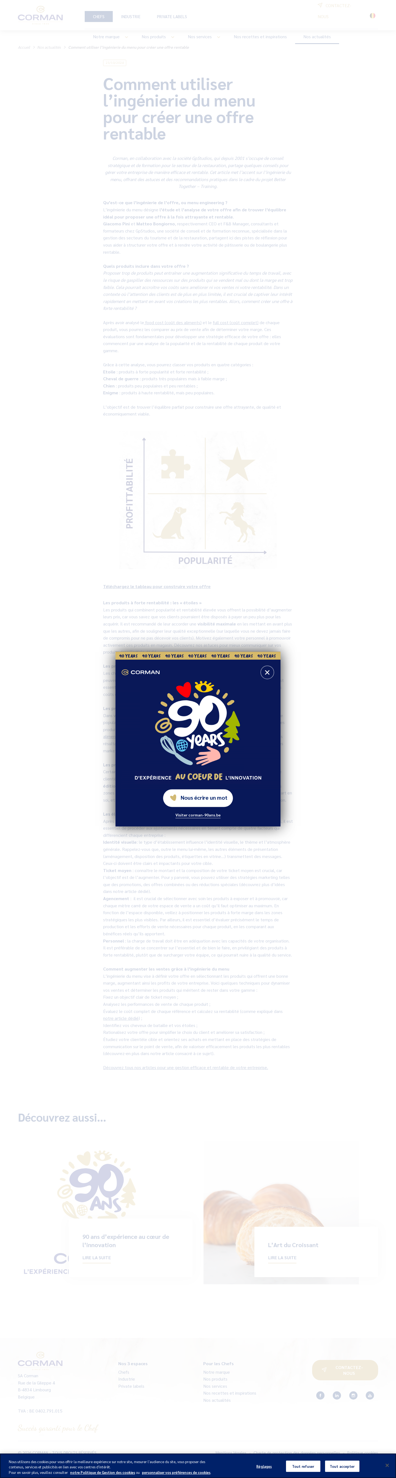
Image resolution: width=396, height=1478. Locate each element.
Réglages (264, 1470)
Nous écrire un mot (198, 797)
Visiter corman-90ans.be (198, 814)
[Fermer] (387, 1469)
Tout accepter (342, 1470)
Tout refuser (303, 1470)
